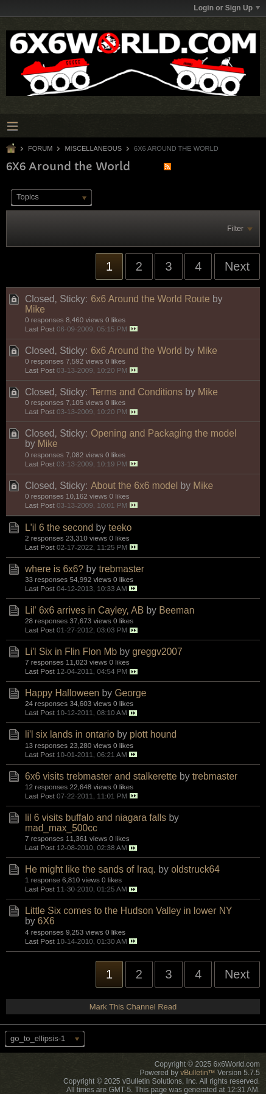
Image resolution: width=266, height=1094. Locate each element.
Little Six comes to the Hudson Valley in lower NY (128, 910)
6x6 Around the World (136, 350)
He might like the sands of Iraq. (90, 869)
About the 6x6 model (134, 485)
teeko (119, 527)
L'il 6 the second (59, 527)
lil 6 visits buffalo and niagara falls (95, 817)
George (130, 693)
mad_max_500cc (61, 828)
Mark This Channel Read (133, 1006)
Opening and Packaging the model (163, 433)
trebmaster (121, 569)
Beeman (176, 610)
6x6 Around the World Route (150, 299)
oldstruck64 (195, 869)
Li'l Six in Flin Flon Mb (71, 651)
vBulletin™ (197, 1072)
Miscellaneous (93, 148)
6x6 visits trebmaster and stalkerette (101, 776)
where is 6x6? (54, 569)
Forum (40, 148)
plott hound (153, 734)
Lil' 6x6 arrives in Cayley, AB (84, 610)
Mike (35, 309)
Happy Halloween (62, 693)
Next (237, 266)
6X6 (46, 921)
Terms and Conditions (137, 392)
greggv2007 (157, 651)
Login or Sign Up (227, 8)
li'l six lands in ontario (69, 734)
